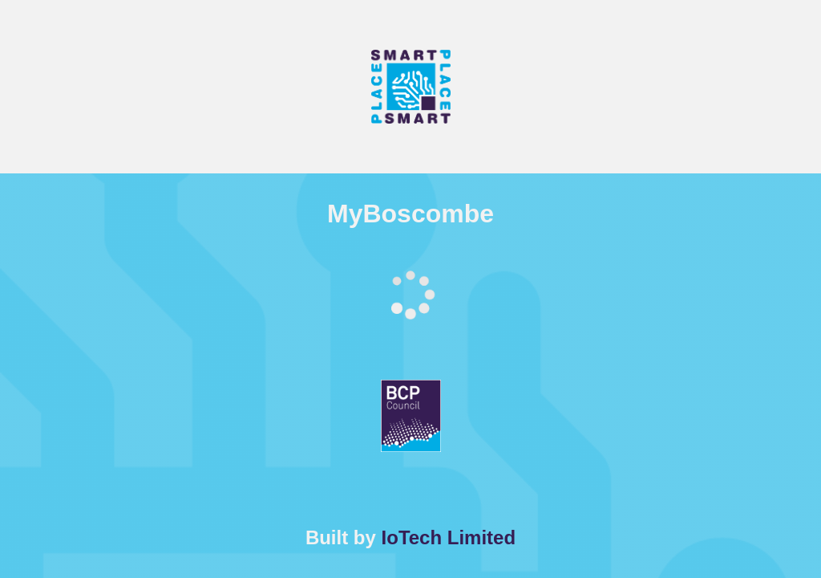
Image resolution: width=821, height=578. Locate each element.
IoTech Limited (449, 537)
